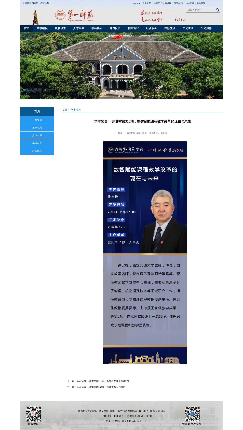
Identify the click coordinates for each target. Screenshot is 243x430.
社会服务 (151, 28)
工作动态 (37, 127)
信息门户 (158, 3)
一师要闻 (37, 120)
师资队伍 (115, 28)
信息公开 (146, 3)
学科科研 (96, 28)
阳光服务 (206, 28)
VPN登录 (189, 3)
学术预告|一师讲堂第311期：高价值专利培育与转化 (103, 381)
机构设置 (60, 28)
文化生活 (188, 28)
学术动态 (37, 143)
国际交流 (169, 28)
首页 (26, 28)
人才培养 (78, 28)
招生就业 (133, 28)
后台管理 (201, 3)
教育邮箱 (178, 3)
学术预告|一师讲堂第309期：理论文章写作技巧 (101, 387)
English (136, 3)
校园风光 (37, 151)
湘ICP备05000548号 (113, 416)
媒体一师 (37, 135)
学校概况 (42, 28)
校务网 (168, 3)
